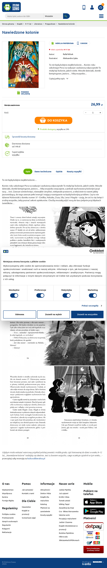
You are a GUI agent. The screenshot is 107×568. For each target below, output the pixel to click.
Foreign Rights (8, 500)
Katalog (43, 504)
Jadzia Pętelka (65, 490)
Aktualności (45, 490)
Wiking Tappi (64, 504)
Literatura (38, 24)
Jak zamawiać (27, 490)
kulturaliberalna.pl (36, 458)
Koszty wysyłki (46, 515)
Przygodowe (50, 24)
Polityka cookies (8, 514)
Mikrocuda (63, 536)
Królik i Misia (64, 497)
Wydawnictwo (8, 490)
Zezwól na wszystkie (87, 314)
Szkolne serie (64, 515)
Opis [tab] (28, 171)
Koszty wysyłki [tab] (74, 171)
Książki (19, 24)
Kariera (5, 497)
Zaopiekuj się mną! (66, 508)
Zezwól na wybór (53, 314)
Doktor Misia (45, 493)
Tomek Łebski (64, 500)
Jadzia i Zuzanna (65, 522)
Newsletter (26, 507)
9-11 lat (28, 24)
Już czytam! (63, 493)
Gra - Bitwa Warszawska (68, 511)
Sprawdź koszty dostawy (23, 136)
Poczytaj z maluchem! (67, 518)
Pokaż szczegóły (90, 305)
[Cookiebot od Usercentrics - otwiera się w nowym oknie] (91, 251)
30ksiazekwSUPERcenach (69, 540)
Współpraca (7, 493)
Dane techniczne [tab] (43, 171)
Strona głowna (8, 24)
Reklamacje (6, 532)
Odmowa (19, 314)
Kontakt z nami (28, 493)
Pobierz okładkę (25, 93)
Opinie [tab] (59, 171)
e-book (84, 43)
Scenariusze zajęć (29, 518)
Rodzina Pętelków (66, 533)
